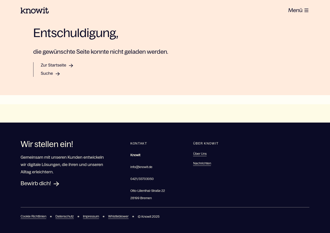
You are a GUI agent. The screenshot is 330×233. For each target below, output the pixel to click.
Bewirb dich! (36, 183)
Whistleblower (118, 216)
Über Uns (200, 153)
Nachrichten (202, 163)
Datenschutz (64, 216)
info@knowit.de (141, 167)
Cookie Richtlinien (33, 216)
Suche (47, 73)
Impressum (91, 216)
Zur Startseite (53, 65)
